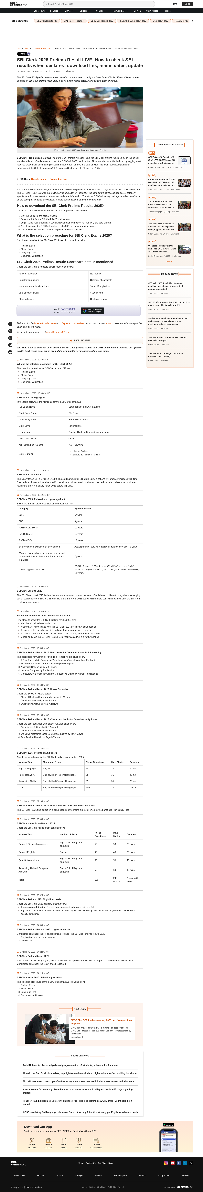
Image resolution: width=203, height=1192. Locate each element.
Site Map (102, 1163)
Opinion (137, 11)
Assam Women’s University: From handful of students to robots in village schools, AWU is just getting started (78, 1091)
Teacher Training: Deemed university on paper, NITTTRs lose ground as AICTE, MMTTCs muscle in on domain (77, 1102)
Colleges (85, 11)
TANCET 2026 (181, 21)
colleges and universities (72, 323)
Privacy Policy (17, 1187)
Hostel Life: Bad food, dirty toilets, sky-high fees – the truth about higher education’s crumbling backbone (80, 1073)
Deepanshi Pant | (25, 71)
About (80, 1163)
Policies (167, 11)
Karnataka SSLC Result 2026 (133, 21)
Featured (54, 11)
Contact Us (91, 1163)
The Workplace (120, 11)
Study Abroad (152, 11)
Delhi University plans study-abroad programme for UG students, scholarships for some (70, 1065)
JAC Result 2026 (160, 21)
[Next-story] (50, 1029)
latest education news (45, 323)
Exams (69, 11)
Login (187, 4)
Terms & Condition (34, 1187)
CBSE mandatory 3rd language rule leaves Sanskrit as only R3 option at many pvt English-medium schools (80, 1112)
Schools (101, 11)
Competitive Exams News (41, 48)
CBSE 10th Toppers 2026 (102, 21)
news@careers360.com (58, 332)
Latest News (39, 11)
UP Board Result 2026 (74, 21)
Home (19, 48)
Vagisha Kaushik (77, 1037)
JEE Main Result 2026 (47, 21)
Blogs (110, 1163)
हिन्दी (175, 4)
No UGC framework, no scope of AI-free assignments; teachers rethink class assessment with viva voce (78, 1081)
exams (109, 323)
